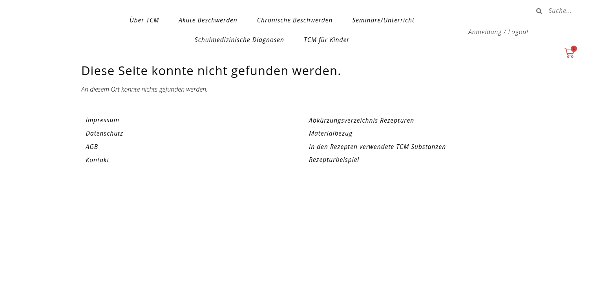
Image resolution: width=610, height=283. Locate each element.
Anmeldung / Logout (498, 32)
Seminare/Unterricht (383, 20)
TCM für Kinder (326, 39)
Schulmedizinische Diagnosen (239, 39)
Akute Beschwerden (208, 20)
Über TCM (144, 20)
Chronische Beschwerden (295, 20)
